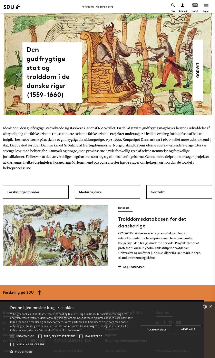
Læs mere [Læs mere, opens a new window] (74, 330)
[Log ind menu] (183, 6)
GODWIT (197, 70)
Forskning (88, 6)
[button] (12, 336)
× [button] (210, 306)
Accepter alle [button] (156, 329)
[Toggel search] (173, 6)
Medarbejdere (104, 6)
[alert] (107, 329)
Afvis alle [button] (188, 329)
